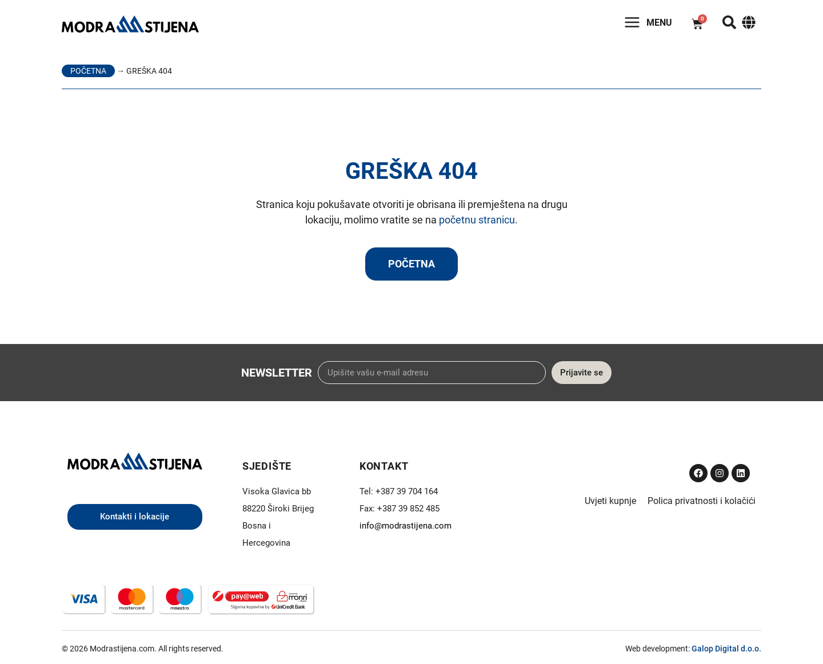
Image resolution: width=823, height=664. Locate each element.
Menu (659, 22)
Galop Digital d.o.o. (726, 648)
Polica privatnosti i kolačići (702, 500)
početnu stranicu (477, 220)
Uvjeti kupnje (610, 500)
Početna (88, 70)
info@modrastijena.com (405, 526)
